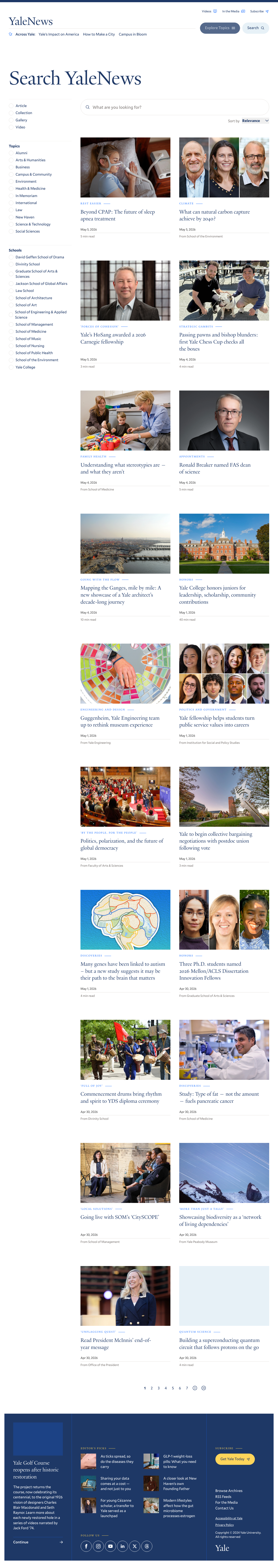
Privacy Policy (224, 1525)
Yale (222, 1549)
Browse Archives (229, 1490)
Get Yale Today (235, 1458)
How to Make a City (99, 34)
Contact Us (224, 1508)
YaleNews (31, 22)
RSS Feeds (223, 1496)
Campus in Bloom (133, 34)
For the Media (226, 1502)
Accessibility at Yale (229, 1518)
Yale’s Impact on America (59, 34)
